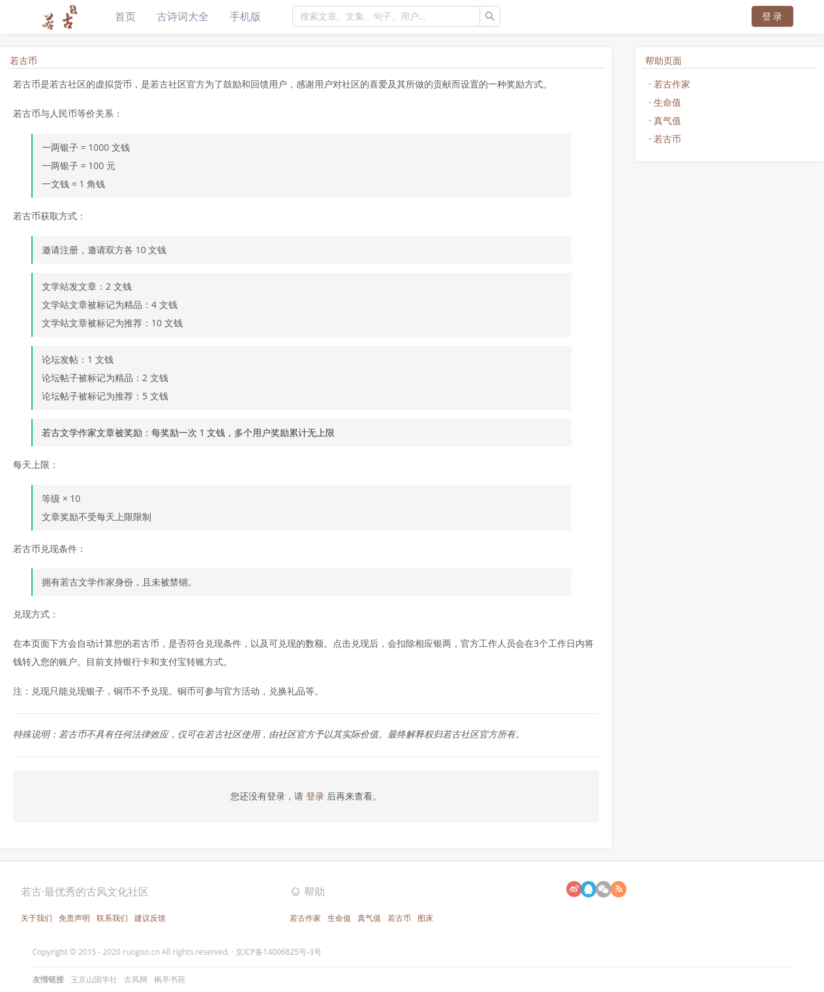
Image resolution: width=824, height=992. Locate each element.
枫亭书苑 (169, 979)
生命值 (667, 102)
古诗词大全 (183, 16)
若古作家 (672, 84)
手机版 (245, 16)
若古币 (667, 138)
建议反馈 (150, 917)
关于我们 (36, 917)
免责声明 (74, 917)
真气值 (667, 120)
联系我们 (112, 917)
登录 (316, 796)
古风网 (135, 979)
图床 (425, 917)
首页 (125, 16)
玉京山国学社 (93, 979)
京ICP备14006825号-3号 (279, 951)
